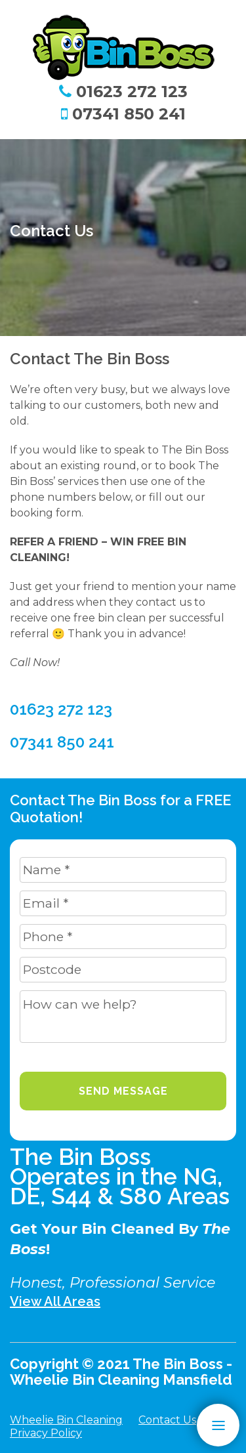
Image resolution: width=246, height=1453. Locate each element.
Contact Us (167, 1420)
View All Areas (55, 1301)
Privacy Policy (46, 1433)
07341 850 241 (123, 113)
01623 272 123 (123, 91)
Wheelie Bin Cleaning (66, 1420)
